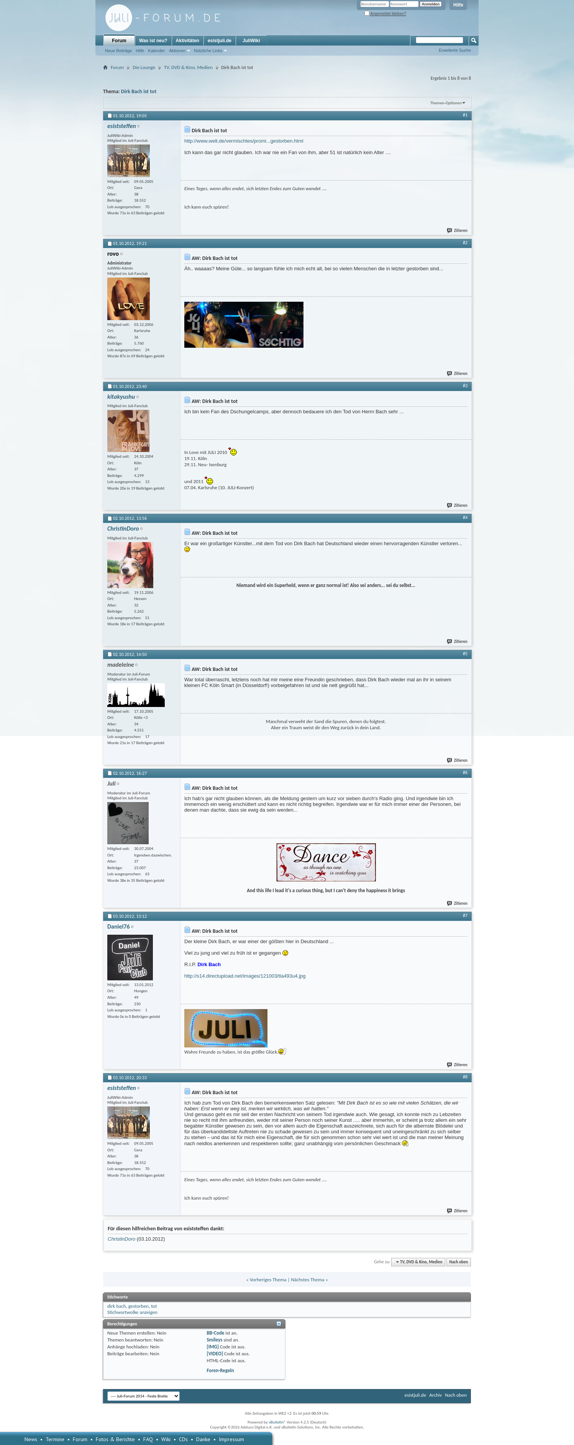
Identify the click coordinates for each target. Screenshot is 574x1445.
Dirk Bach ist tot (138, 91)
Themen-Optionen (446, 102)
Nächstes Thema (307, 1279)
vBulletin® (277, 1422)
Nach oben (458, 1261)
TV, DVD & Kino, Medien (188, 67)
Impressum (231, 1439)
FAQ (148, 1439)
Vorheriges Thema (268, 1279)
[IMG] (213, 1347)
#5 (465, 653)
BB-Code (215, 1333)
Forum (119, 40)
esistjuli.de (219, 40)
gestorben (138, 1306)
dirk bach (116, 1306)
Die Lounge (144, 67)
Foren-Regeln (220, 1370)
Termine (55, 1439)
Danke (203, 1439)
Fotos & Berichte (115, 1439)
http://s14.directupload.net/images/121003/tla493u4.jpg (245, 976)
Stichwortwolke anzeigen (132, 1312)
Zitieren (457, 230)
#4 (465, 517)
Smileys (214, 1340)
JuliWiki (251, 40)
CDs (183, 1439)
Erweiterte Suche (455, 50)
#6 (465, 772)
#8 (465, 1077)
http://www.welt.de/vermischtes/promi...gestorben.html (243, 141)
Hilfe (458, 5)
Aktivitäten (187, 40)
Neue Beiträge (118, 50)
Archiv (435, 1395)
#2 (465, 242)
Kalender (156, 50)
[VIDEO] (215, 1353)
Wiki (166, 1439)
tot (154, 1306)
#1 (465, 115)
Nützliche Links (208, 50)
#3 (465, 385)
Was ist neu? (153, 40)
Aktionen (177, 50)
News (31, 1439)
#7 (465, 915)
